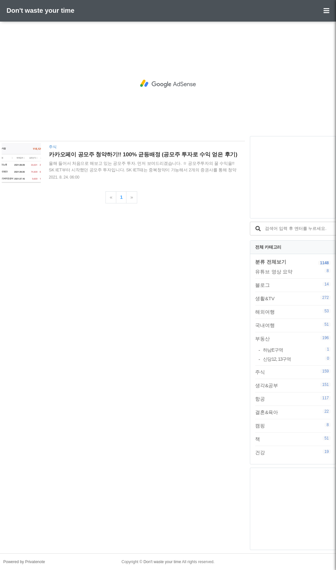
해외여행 (293, 312)
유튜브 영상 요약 (293, 271)
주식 (293, 372)
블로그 (293, 285)
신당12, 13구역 (297, 359)
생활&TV (293, 298)
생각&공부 (293, 385)
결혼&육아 (293, 412)
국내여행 (293, 325)
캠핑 (293, 425)
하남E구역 (297, 350)
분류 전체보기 (270, 262)
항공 (293, 399)
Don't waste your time (40, 10)
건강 (293, 452)
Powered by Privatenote (24, 562)
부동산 (293, 338)
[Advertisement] (168, 84)
